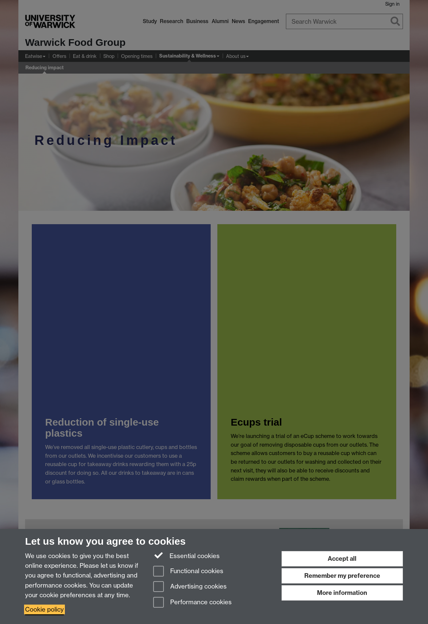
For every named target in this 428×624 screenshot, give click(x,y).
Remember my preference (342, 576)
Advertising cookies (190, 587)
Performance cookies (192, 603)
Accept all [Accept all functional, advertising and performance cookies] (342, 558)
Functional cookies (188, 571)
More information (342, 593)
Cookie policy (44, 609)
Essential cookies (186, 555)
